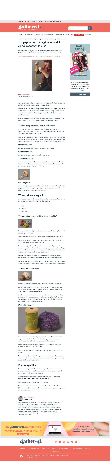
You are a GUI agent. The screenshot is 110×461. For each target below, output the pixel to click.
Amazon (23, 208)
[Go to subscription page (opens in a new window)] (80, 79)
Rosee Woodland (29, 397)
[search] (90, 28)
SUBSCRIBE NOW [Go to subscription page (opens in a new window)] (80, 94)
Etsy (22, 206)
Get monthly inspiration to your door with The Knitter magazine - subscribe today (40, 56)
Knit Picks (24, 211)
